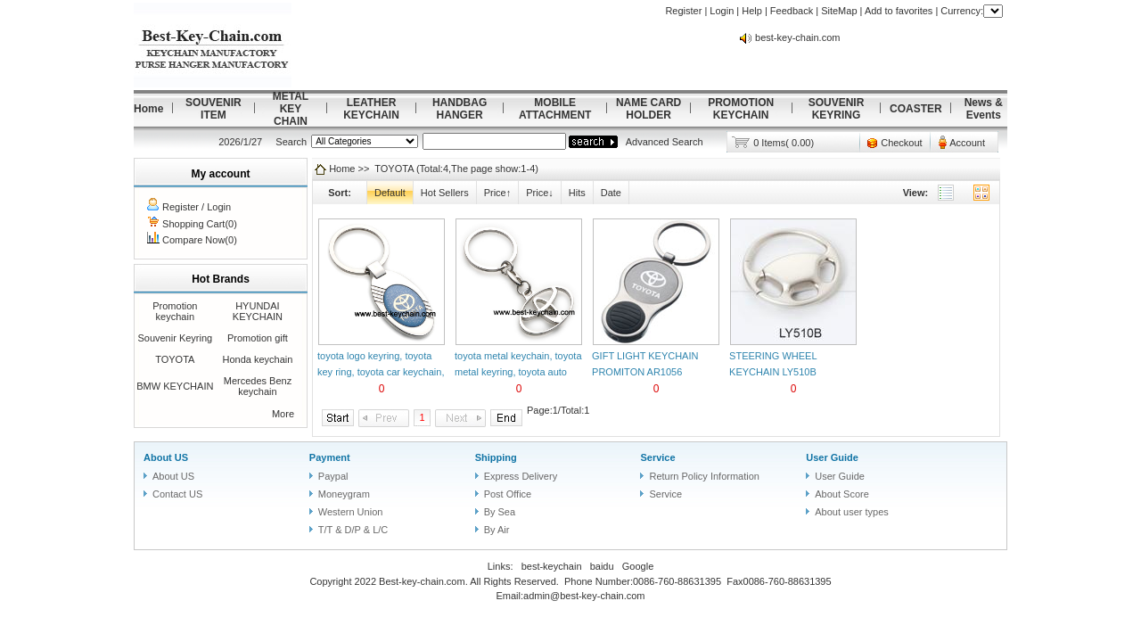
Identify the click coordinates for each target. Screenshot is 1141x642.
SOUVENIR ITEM (213, 108)
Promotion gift (257, 338)
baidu (602, 566)
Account (967, 142)
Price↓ (540, 192)
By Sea (499, 511)
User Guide (832, 457)
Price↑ (498, 192)
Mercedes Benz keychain (257, 386)
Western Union (350, 511)
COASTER (916, 109)
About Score (842, 494)
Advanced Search (664, 141)
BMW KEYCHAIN (174, 386)
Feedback (791, 10)
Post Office (508, 494)
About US (166, 457)
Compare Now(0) (199, 240)
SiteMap (839, 10)
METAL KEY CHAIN (290, 109)
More (283, 413)
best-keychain (551, 566)
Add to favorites (898, 10)
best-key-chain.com (797, 37)
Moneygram (344, 494)
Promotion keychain (174, 311)
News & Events (984, 108)
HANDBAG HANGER (459, 108)
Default (390, 192)
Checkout (901, 142)
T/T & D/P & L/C (353, 529)
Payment (329, 457)
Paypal (333, 476)
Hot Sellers (445, 192)
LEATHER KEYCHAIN (371, 108)
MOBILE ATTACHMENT (555, 108)
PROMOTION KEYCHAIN (741, 108)
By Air (497, 529)
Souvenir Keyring (174, 338)
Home (148, 109)
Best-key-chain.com (422, 581)
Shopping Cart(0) (199, 223)
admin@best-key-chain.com (584, 595)
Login (722, 10)
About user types (852, 511)
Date (611, 192)
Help (752, 10)
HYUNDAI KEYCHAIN (258, 311)
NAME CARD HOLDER (648, 108)
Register (683, 10)
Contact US (177, 494)
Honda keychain (257, 359)
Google (637, 566)
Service (657, 457)
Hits (577, 192)
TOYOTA (174, 359)
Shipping (496, 457)
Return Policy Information (704, 476)
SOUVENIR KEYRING (837, 108)
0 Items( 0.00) (783, 142)
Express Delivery (521, 476)
